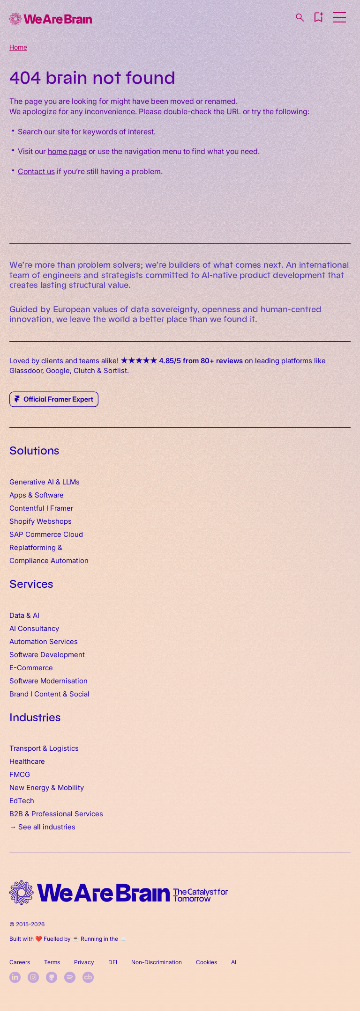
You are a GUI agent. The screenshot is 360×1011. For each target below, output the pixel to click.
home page (67, 151)
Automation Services (43, 641)
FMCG (19, 774)
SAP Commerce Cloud (46, 534)
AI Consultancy (34, 628)
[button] (318, 17)
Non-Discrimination (156, 962)
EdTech (21, 800)
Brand (19, 693)
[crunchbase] (88, 977)
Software (49, 494)
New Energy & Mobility (46, 787)
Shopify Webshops (40, 521)
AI (233, 962)
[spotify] (69, 977)
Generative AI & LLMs (44, 481)
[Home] (50, 19)
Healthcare (27, 761)
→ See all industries (42, 826)
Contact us (36, 171)
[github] (51, 977)
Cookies (206, 962)
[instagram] (33, 977)
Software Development (47, 654)
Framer (61, 508)
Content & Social (62, 693)
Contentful (27, 508)
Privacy (84, 962)
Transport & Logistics (44, 748)
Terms (52, 962)
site (63, 131)
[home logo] (118, 892)
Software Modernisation (48, 680)
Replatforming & (36, 547)
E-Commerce (31, 667)
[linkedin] (15, 977)
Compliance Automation (49, 560)
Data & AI (24, 615)
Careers (19, 962)
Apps (17, 494)
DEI (112, 962)
